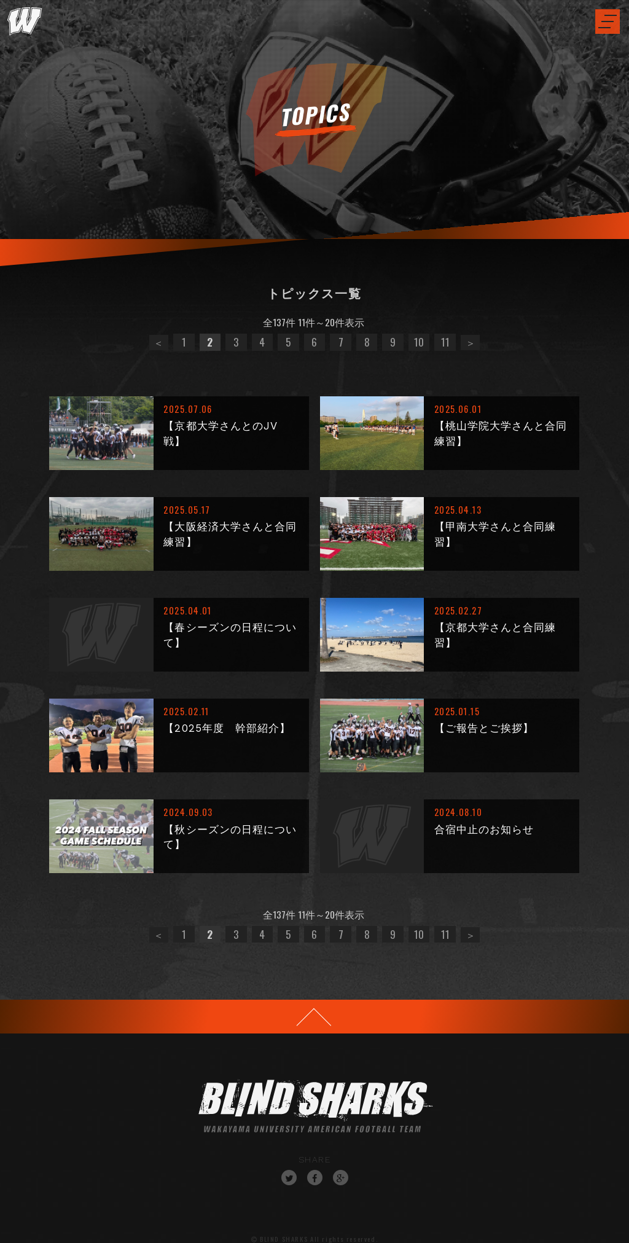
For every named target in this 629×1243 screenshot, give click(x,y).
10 (419, 342)
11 (445, 342)
